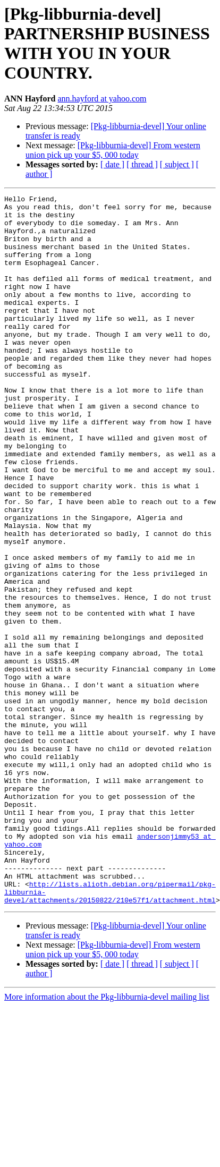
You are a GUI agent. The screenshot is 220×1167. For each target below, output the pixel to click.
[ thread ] (142, 164)
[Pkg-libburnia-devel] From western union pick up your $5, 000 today (113, 150)
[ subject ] (177, 164)
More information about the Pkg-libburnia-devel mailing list (106, 1138)
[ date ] (112, 164)
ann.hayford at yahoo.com (101, 98)
